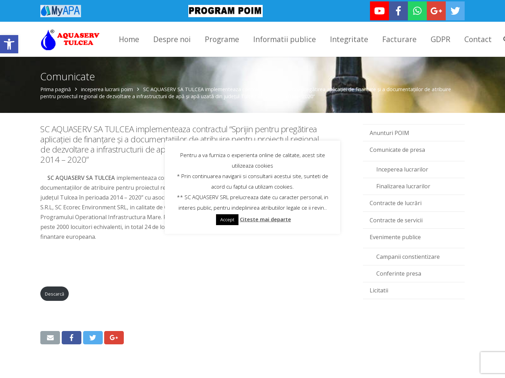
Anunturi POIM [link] (389, 132)
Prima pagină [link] (55, 88)
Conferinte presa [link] (398, 273)
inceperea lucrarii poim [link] (107, 88)
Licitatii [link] (379, 289)
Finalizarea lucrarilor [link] (403, 185)
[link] (9, 44)
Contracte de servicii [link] (396, 219)
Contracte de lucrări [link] (396, 202)
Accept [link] (227, 219)
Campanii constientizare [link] (408, 256)
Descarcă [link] (54, 293)
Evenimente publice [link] (395, 236)
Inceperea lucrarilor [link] (402, 169)
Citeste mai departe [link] (265, 219)
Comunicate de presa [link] (397, 149)
